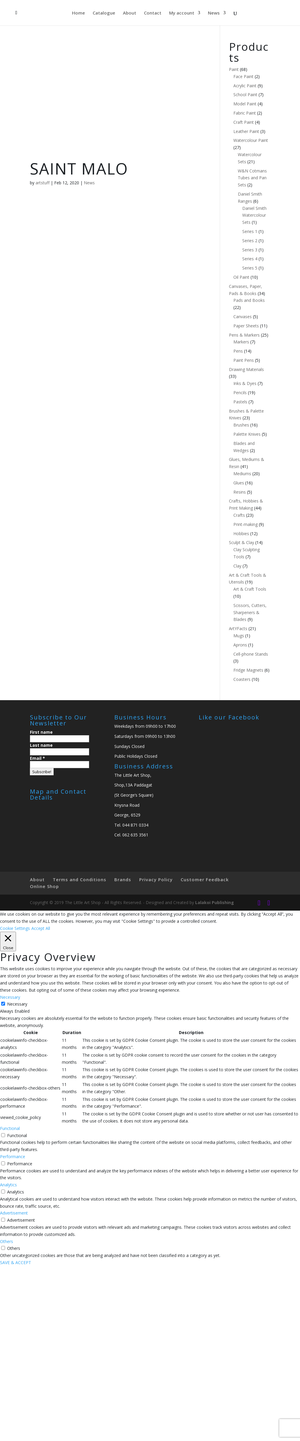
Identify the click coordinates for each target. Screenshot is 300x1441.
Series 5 (249, 268)
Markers (241, 342)
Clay (237, 566)
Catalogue (104, 13)
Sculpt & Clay (241, 542)
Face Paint (243, 76)
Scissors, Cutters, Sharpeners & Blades (250, 612)
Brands (122, 879)
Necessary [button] (10, 997)
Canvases (242, 316)
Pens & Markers (244, 335)
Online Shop (44, 886)
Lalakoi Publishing (214, 902)
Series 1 (249, 231)
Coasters (242, 679)
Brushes (241, 425)
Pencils (240, 392)
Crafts (239, 515)
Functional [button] (10, 1128)
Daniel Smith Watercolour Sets (254, 215)
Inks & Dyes (244, 383)
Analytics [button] (8, 1185)
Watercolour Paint (250, 140)
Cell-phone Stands (250, 654)
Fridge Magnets (248, 670)
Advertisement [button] (14, 1213)
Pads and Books (249, 300)
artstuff (42, 183)
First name (41, 732)
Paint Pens (243, 360)
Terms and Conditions (79, 879)
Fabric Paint (244, 113)
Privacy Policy (156, 879)
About (129, 13)
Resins (239, 492)
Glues (238, 483)
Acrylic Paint (244, 85)
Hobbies (241, 533)
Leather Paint (246, 131)
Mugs (238, 635)
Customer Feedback (205, 879)
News (214, 13)
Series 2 (249, 240)
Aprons (240, 645)
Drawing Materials (246, 369)
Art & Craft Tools (249, 589)
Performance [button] (12, 1156)
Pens (238, 351)
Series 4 (249, 258)
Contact (152, 13)
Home (78, 13)
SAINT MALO (79, 168)
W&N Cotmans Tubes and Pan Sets (252, 178)
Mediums (242, 473)
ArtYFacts (238, 628)
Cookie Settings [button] (15, 928)
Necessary (17, 1004)
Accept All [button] (40, 928)
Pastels (240, 402)
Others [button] (6, 1241)
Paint (234, 69)
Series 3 (249, 250)
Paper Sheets (246, 326)
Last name (41, 745)
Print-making (245, 524)
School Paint (245, 94)
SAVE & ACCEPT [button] (15, 1262)
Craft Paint (243, 122)
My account (181, 13)
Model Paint (244, 104)
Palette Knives (247, 434)
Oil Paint (241, 277)
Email (37, 758)
